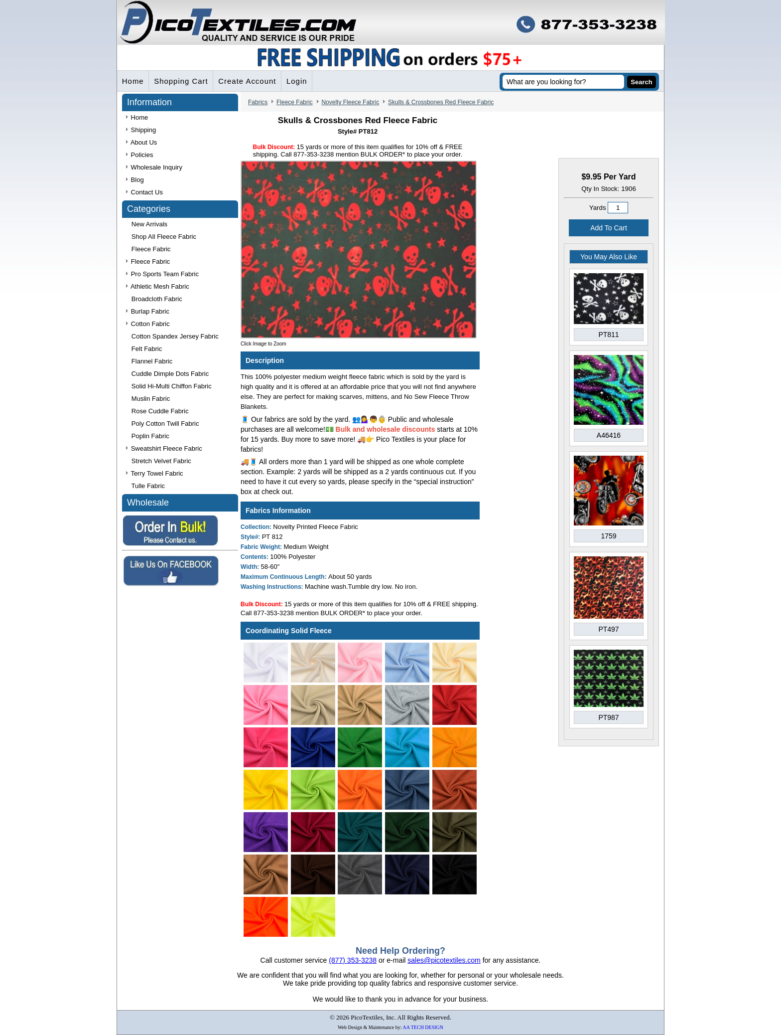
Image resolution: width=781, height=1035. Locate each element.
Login (297, 81)
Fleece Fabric (294, 102)
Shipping (141, 130)
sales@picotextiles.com (444, 960)
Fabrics (257, 102)
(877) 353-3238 (353, 960)
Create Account (248, 81)
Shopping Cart (181, 81)
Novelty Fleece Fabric (350, 102)
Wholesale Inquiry (154, 168)
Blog (135, 180)
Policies (139, 155)
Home (133, 81)
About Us (141, 143)
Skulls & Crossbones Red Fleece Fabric (441, 102)
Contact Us (144, 192)
